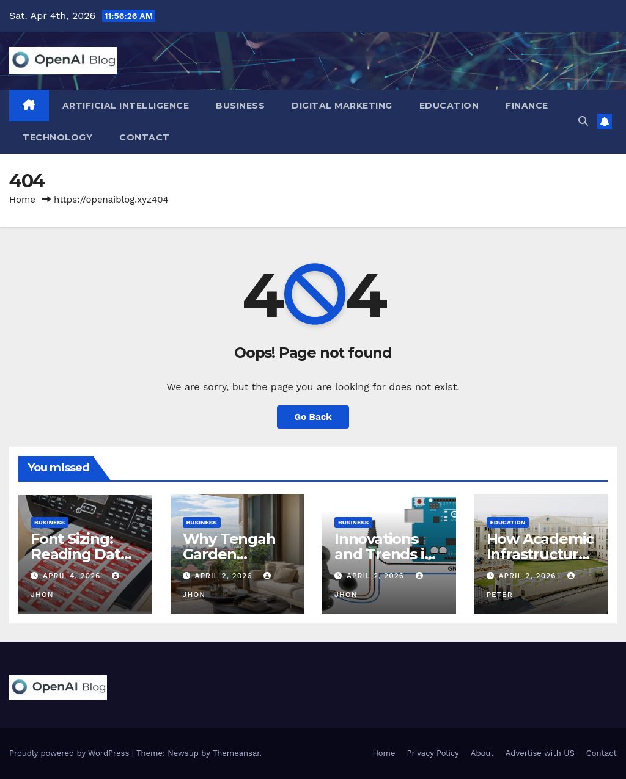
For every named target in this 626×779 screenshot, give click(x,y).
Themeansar (236, 753)
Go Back (313, 416)
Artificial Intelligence (126, 105)
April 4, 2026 (73, 575)
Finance (527, 105)
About (482, 753)
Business (240, 105)
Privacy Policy (433, 753)
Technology (57, 137)
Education (449, 105)
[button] (583, 121)
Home (22, 199)
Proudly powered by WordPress (70, 753)
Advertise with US (540, 753)
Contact (144, 137)
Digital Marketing (342, 105)
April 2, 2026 (224, 575)
